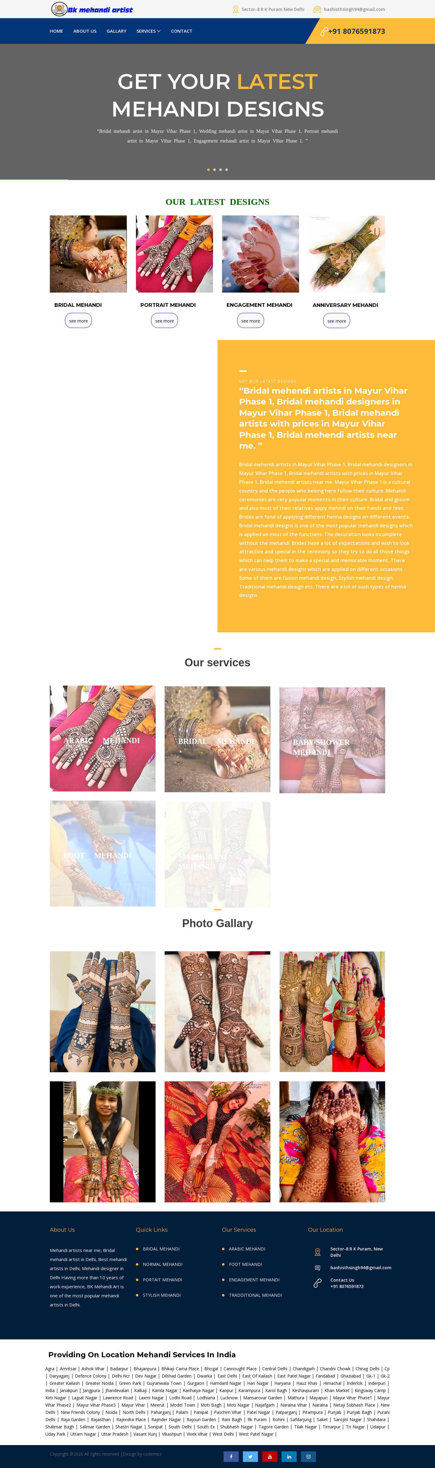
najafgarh (265, 1405)
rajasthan (101, 1419)
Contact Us (342, 1280)
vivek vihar (198, 1434)
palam (182, 1412)
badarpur (119, 1368)
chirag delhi (368, 1368)
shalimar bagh (60, 1427)
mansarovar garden (263, 1398)
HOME (56, 31)
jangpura (92, 1390)
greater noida (100, 1383)
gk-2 (385, 1376)
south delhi (181, 1427)
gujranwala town (165, 1383)
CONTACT (181, 31)
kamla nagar (165, 1390)
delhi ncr (121, 1376)
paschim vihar (228, 1412)
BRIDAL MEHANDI (161, 1249)
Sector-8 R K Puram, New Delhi (356, 1252)
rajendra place (131, 1419)
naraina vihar (294, 1405)
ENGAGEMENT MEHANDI (254, 1280)
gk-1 (371, 1376)
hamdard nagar (226, 1383)
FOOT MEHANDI (245, 1264)
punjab (335, 1412)
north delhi (135, 1412)
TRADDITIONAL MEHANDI (255, 1295)
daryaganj (60, 1376)
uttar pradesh (115, 1434)
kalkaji (141, 1390)
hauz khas (307, 1383)
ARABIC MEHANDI (247, 1249)
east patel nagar (294, 1376)
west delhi (224, 1434)
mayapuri (319, 1398)
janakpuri (69, 1390)
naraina (320, 1405)
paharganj (161, 1412)
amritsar (69, 1368)
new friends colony (81, 1412)
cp (387, 1368)
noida (111, 1412)
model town (183, 1405)
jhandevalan (117, 1390)
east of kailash (257, 1376)
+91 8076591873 (352, 31)
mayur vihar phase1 (353, 1398)
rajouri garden (202, 1419)
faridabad (326, 1376)
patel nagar (259, 1412)
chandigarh (304, 1368)
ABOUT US (84, 31)
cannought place (241, 1368)
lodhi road (181, 1398)
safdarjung (301, 1419)
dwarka (205, 1376)
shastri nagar (129, 1427)
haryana (283, 1383)
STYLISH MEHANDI (162, 1295)
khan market (337, 1390)
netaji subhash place (354, 1405)
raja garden (74, 1419)
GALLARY (116, 31)
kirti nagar (56, 1398)
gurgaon (196, 1383)
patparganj (287, 1412)
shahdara (377, 1419)
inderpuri (377, 1383)
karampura (249, 1390)
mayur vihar (133, 1405)
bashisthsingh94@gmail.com (357, 1267)
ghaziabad (351, 1376)
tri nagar (356, 1427)
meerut (158, 1405)
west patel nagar (257, 1434)
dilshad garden (177, 1376)
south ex (206, 1427)
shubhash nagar (237, 1427)
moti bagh (212, 1405)
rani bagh (232, 1419)
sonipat (156, 1427)
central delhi (275, 1368)
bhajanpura (145, 1368)
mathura (296, 1398)
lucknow (229, 1398)
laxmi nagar (152, 1398)
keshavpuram (306, 1390)
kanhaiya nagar (199, 1390)
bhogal (211, 1368)
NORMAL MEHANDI (162, 1264)
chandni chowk (336, 1368)
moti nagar (239, 1405)
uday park (55, 1434)
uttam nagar (83, 1434)
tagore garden (274, 1427)
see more (78, 321)
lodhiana (206, 1398)
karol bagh (276, 1390)
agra (50, 1368)
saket (323, 1419)
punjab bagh (360, 1412)
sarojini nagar (348, 1419)
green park (131, 1383)
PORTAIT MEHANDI (162, 1280)
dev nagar (146, 1376)
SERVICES (146, 31)
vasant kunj (146, 1434)
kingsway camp (371, 1390)
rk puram (257, 1419)
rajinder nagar (166, 1419)
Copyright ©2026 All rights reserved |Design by (96, 1454)
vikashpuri (172, 1434)
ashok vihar (94, 1368)
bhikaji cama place (180, 1368)
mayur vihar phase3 (96, 1405)
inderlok (355, 1383)
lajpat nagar (85, 1398)
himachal (333, 1383)
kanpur (226, 1390)
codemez (152, 1454)
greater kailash (65, 1383)
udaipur (378, 1427)
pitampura (313, 1412)
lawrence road (119, 1398)
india (50, 1390)
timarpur (332, 1427)
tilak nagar (306, 1427)
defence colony (91, 1376)
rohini (279, 1419)
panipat (202, 1412)
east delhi (228, 1376)
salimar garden (95, 1427)
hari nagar (258, 1383)
